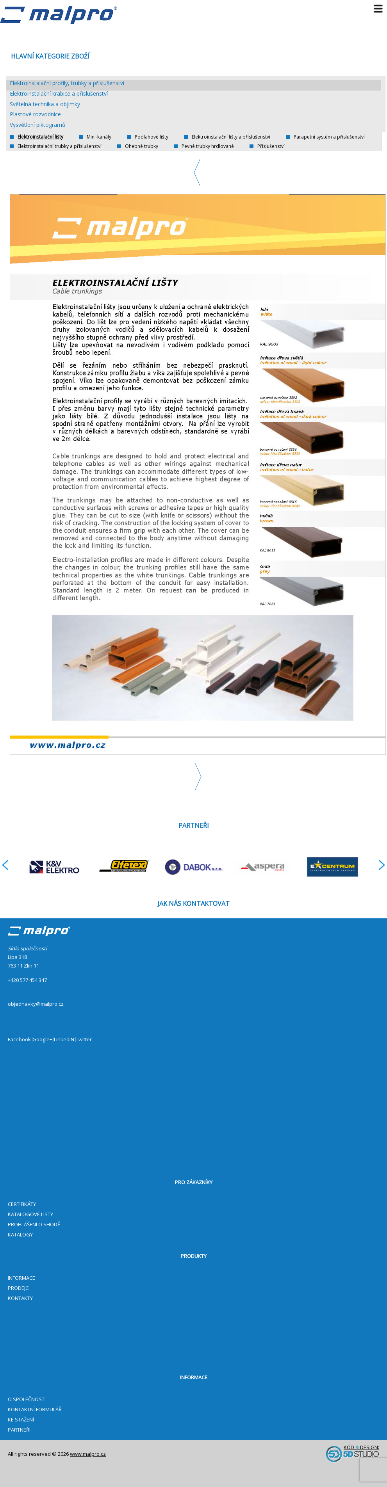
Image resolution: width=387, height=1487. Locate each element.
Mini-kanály (99, 137)
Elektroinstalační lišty (40, 137)
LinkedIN (64, 1039)
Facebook (19, 1039)
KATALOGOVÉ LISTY (30, 1214)
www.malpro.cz (88, 1453)
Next (198, 777)
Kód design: (352, 1453)
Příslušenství (271, 146)
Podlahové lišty (151, 137)
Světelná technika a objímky (45, 104)
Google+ (42, 1039)
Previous (198, 172)
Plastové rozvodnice (35, 114)
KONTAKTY (20, 1298)
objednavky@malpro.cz (36, 1003)
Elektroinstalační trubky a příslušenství (60, 146)
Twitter (84, 1039)
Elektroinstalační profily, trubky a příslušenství (67, 83)
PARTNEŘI (19, 1429)
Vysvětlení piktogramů (38, 125)
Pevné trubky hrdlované (208, 146)
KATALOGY (20, 1234)
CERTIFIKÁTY (22, 1204)
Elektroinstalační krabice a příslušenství (59, 94)
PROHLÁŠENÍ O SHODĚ (34, 1224)
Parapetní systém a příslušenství (329, 137)
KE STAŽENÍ (21, 1419)
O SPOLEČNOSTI (27, 1399)
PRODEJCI (19, 1287)
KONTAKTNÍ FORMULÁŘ (35, 1409)
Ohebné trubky (141, 146)
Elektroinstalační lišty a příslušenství (231, 137)
